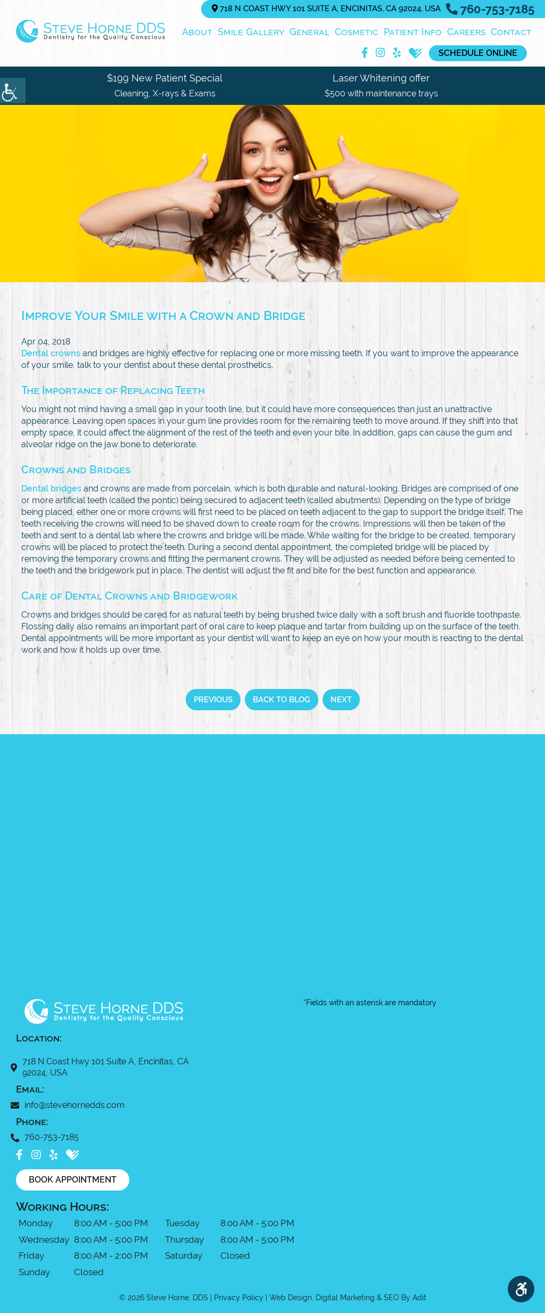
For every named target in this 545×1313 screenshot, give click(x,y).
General (309, 31)
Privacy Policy (238, 1297)
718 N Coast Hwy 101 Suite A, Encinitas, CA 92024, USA (326, 8)
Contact (511, 31)
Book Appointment (73, 1179)
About (197, 31)
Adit (419, 1297)
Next (341, 699)
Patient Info (413, 31)
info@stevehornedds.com (70, 1104)
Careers (466, 31)
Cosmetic (356, 31)
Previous (213, 699)
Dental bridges (51, 488)
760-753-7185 (490, 9)
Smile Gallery (251, 31)
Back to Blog (281, 699)
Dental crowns (50, 353)
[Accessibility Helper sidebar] (13, 90)
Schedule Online (476, 52)
